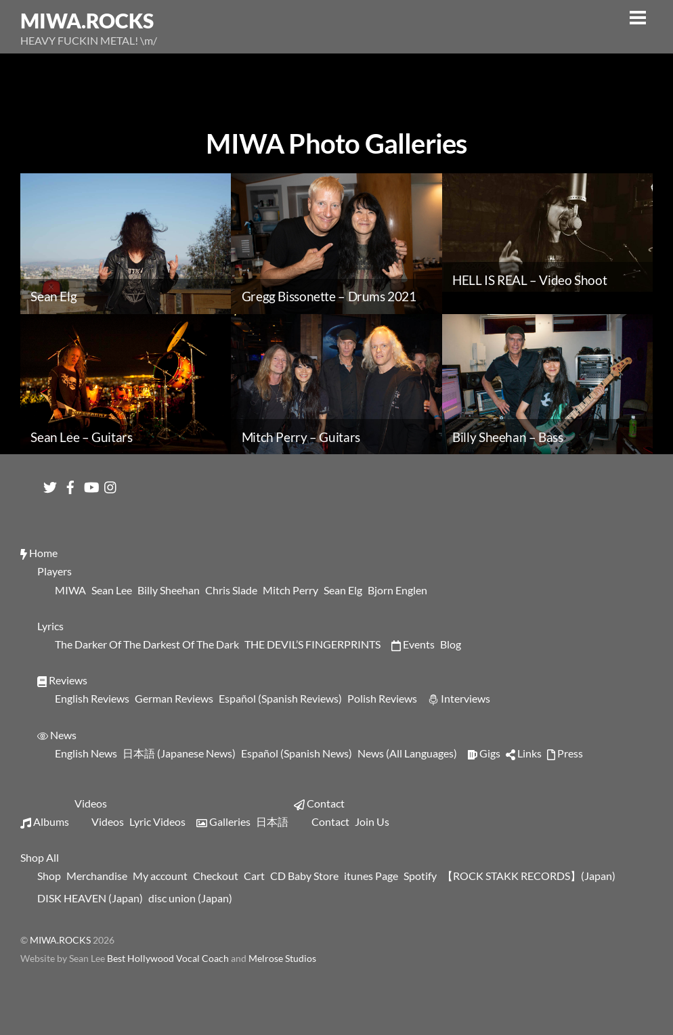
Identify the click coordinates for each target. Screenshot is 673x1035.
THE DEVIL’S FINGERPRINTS (312, 644)
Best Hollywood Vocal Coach (169, 958)
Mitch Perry (290, 589)
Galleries (223, 821)
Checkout (215, 875)
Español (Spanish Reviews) (280, 698)
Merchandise (96, 875)
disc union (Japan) (190, 897)
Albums (44, 821)
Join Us (372, 821)
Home (39, 552)
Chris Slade (231, 589)
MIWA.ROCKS (60, 940)
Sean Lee (111, 589)
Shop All (39, 857)
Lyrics (50, 625)
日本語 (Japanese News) (179, 753)
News (57, 734)
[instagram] (111, 483)
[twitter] (50, 483)
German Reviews (174, 698)
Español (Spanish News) (296, 753)
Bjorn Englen (397, 589)
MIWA (70, 589)
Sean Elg (343, 589)
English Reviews (92, 698)
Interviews (459, 698)
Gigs (484, 753)
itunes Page (371, 875)
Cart (254, 875)
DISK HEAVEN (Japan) (90, 897)
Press (565, 753)
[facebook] (70, 483)
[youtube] (90, 483)
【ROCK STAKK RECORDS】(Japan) (528, 875)
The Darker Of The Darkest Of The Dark (147, 644)
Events (413, 644)
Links (524, 753)
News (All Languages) (407, 753)
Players (54, 571)
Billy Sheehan (168, 589)
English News (86, 753)
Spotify (420, 875)
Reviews (62, 680)
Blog (450, 644)
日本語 (272, 821)
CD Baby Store (304, 875)
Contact (319, 803)
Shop (49, 875)
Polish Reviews (382, 698)
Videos (90, 803)
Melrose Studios (282, 958)
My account (160, 875)
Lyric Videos (157, 821)
